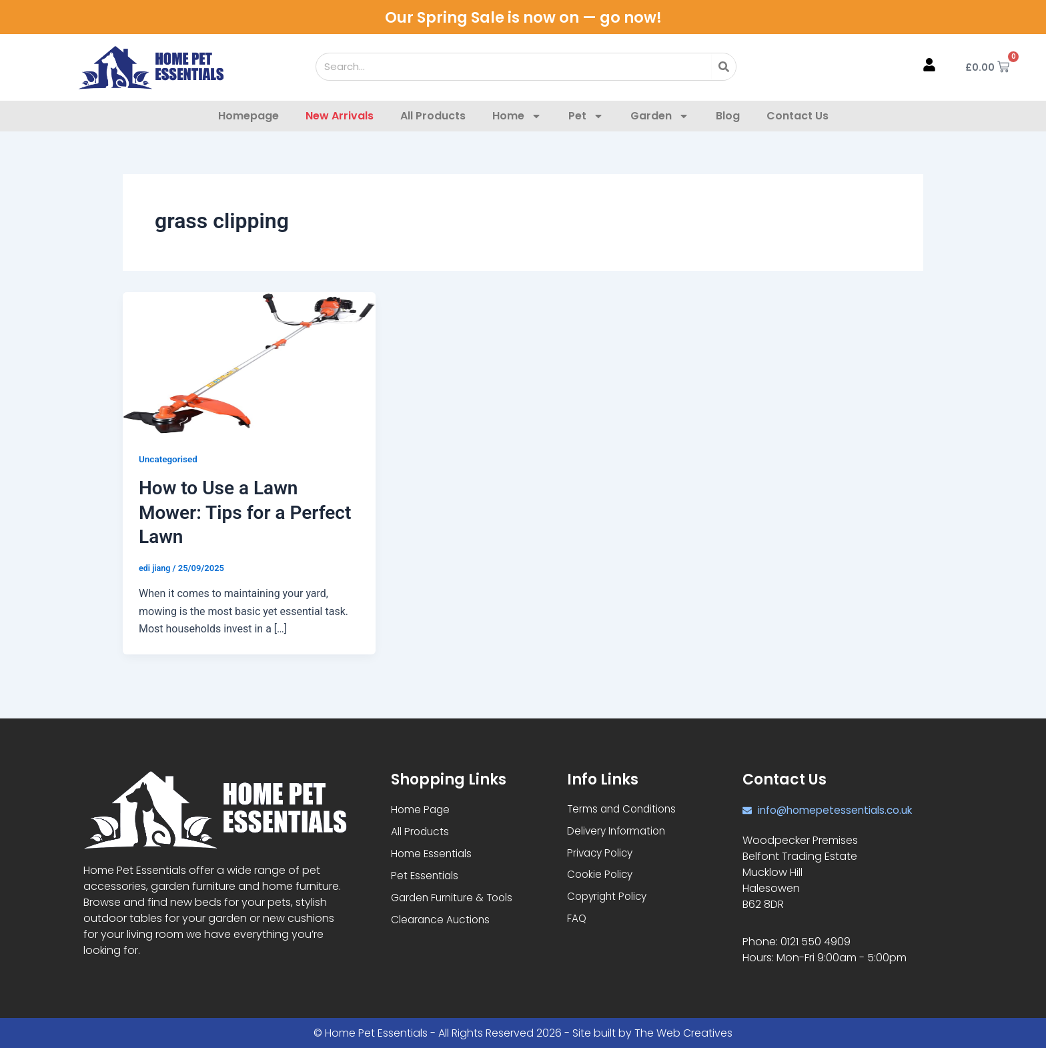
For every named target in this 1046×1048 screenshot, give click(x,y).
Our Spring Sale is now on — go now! (523, 17)
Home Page (421, 809)
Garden (659, 116)
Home (517, 116)
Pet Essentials (425, 877)
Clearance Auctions (442, 922)
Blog (728, 115)
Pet (586, 116)
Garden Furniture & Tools (455, 899)
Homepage (248, 115)
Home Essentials (432, 854)
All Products (433, 115)
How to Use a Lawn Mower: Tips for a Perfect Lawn (245, 512)
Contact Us (797, 115)
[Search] (724, 66)
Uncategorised (169, 459)
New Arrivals (340, 115)
